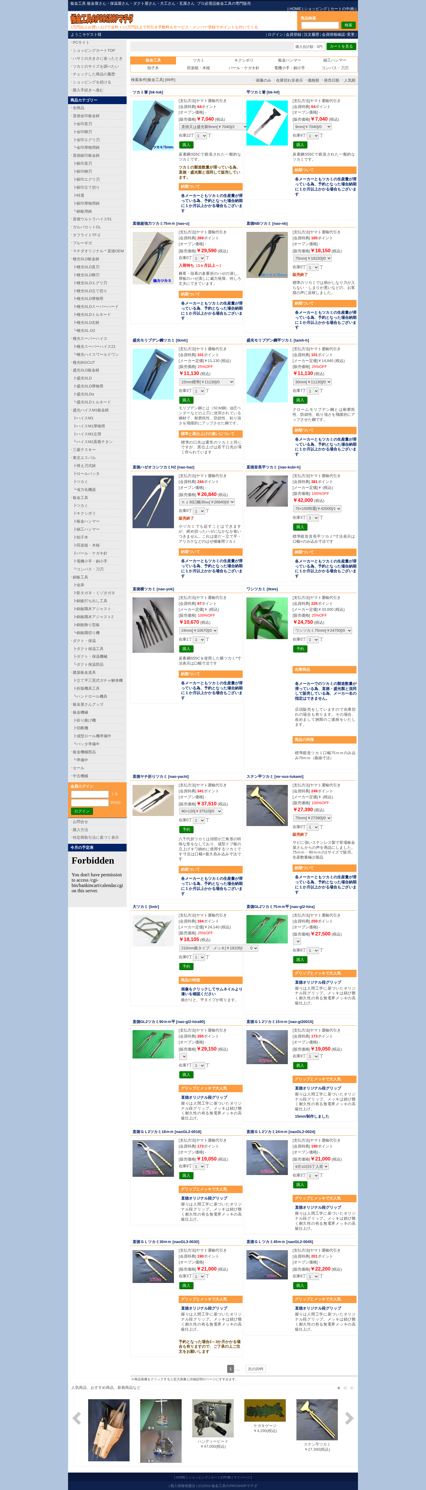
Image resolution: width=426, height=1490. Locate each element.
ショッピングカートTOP (94, 50)
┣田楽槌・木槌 (86, 545)
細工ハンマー (334, 60)
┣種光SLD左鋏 (86, 322)
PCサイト (81, 42)
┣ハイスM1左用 (87, 434)
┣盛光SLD (82, 378)
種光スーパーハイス (90, 338)
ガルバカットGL (87, 227)
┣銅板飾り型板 (86, 625)
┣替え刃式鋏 (84, 465)
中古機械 (80, 776)
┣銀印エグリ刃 (86, 179)
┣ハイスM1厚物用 (89, 426)
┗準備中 (80, 760)
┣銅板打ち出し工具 (90, 601)
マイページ (242, 1477)
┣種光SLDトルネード (92, 314)
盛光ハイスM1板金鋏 (91, 410)
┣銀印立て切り (86, 187)
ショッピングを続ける (92, 82)
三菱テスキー (84, 449)
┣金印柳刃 (82, 132)
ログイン (275, 34)
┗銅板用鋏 (82, 211)
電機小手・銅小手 (289, 68)
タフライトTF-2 (86, 235)
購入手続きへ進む (88, 90)
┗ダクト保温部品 (88, 664)
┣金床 (78, 585)
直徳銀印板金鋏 (86, 155)
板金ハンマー (289, 60)
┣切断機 (80, 728)
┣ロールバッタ (86, 473)
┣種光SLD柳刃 (86, 275)
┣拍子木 (80, 537)
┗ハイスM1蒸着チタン (93, 441)
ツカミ (198, 60)
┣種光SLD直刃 (86, 267)
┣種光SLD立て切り (90, 291)
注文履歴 (311, 34)
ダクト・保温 (84, 641)
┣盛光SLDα (83, 394)
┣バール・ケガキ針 (90, 553)
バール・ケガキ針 (244, 68)
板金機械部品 (84, 752)
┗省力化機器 (84, 489)
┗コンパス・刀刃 (88, 569)
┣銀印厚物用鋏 (86, 203)
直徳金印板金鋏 (86, 116)
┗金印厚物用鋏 (86, 147)
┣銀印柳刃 (82, 171)
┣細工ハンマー (86, 529)
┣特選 (78, 195)
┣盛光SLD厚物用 (88, 386)
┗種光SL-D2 (84, 330)
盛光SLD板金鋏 (86, 370)
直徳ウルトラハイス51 (92, 219)
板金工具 (80, 497)
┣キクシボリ (84, 513)
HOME (295, 9)
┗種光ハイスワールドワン (96, 354)
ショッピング (315, 9)
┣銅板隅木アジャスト (92, 609)
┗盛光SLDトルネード (92, 402)
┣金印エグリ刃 (86, 140)
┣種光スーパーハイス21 (94, 346)
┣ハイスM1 (83, 418)
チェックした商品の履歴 (94, 74)
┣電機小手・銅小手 (90, 561)
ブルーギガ (82, 243)
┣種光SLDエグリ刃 (90, 283)
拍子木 (153, 68)
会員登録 (293, 34)
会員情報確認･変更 (338, 34)
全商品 (78, 108)
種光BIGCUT (84, 362)
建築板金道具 (84, 672)
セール (78, 768)
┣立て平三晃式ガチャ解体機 (98, 680)
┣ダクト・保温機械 (90, 656)
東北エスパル (84, 457)
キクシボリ (244, 60)
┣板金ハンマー (86, 521)
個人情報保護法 (182, 1486)
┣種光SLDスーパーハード (96, 306)
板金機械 (80, 712)
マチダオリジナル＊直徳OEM (98, 251)
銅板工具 (80, 577)
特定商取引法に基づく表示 (96, 837)
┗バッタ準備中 (86, 744)
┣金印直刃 (82, 124)
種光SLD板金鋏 (86, 259)
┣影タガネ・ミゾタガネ (94, 593)
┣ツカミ (80, 481)
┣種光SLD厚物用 (88, 298)
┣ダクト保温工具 (88, 649)
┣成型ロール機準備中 (92, 736)
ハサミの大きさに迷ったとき (98, 58)
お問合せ (80, 822)
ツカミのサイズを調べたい (96, 66)
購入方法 (80, 830)
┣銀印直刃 (82, 163)
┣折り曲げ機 (84, 720)
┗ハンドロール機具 (90, 696)
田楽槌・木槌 (198, 68)
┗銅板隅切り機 (86, 633)
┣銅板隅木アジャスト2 (93, 617)
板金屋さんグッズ (88, 704)
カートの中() (342, 9)
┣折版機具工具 (86, 688)
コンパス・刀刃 (335, 68)
